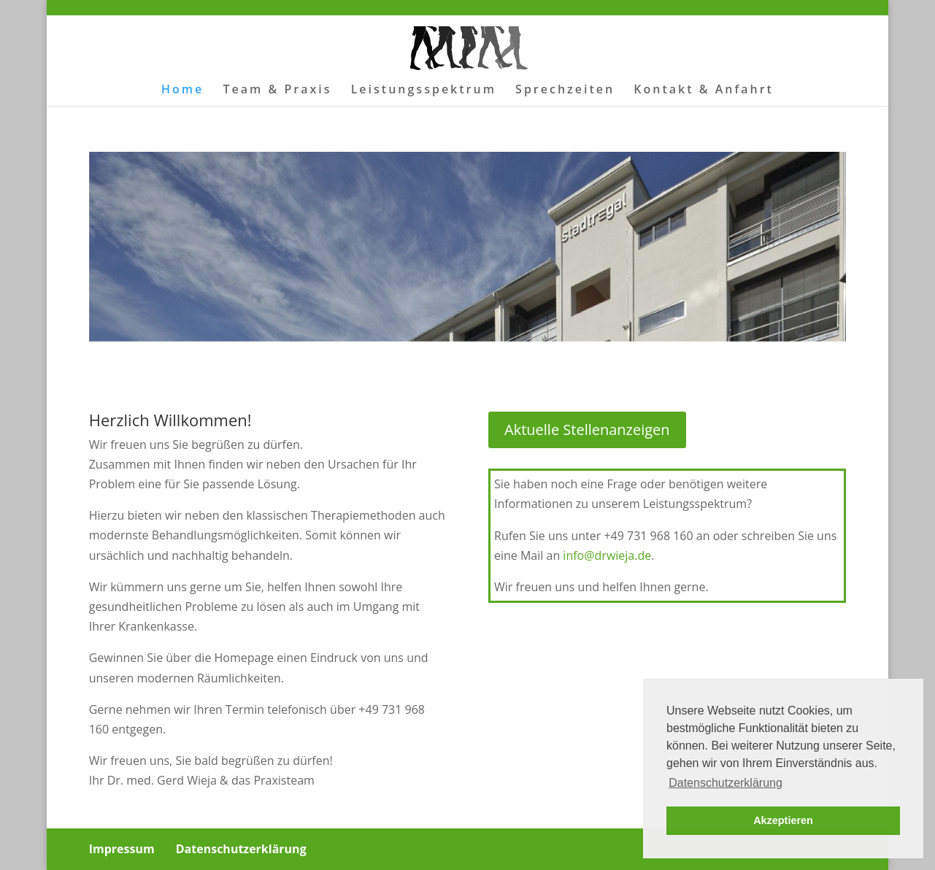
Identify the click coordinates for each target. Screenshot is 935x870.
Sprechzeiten (565, 90)
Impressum (122, 849)
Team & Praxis (277, 90)
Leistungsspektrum (423, 90)
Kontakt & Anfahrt (704, 90)
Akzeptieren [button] (783, 820)
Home (182, 90)
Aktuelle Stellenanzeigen (587, 429)
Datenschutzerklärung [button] (725, 783)
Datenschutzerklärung (241, 849)
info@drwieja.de (607, 555)
